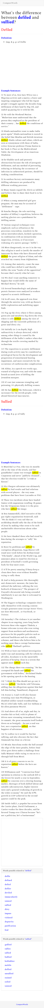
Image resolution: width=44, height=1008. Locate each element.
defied (8, 884)
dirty (7, 909)
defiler (8, 888)
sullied (7, 22)
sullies (8, 948)
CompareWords (10, 3)
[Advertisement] (21, 66)
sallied (8, 952)
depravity (9, 921)
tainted (8, 901)
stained (8, 977)
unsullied (9, 973)
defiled (24, 17)
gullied (8, 944)
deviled (8, 892)
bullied (8, 957)
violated (8, 917)
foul (6, 930)
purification (10, 925)
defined (8, 880)
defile (7, 876)
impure (8, 913)
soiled (7, 981)
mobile (8, 965)
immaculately (11, 896)
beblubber (10, 961)
